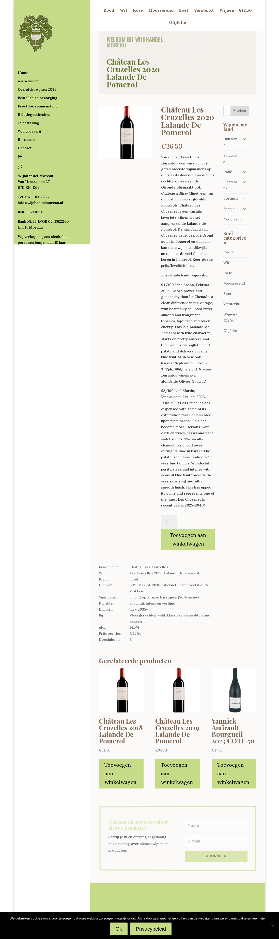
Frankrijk (230, 158)
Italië (227, 172)
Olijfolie (177, 23)
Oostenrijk (230, 185)
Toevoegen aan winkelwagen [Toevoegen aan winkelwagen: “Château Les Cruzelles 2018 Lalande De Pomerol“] (120, 773)
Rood (108, 10)
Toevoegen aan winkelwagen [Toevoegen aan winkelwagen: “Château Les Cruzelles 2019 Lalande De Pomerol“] (177, 773)
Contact (25, 127)
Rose (138, 10)
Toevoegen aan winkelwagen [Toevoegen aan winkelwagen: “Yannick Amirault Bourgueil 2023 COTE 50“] (233, 773)
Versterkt (204, 10)
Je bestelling (28, 102)
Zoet (183, 10)
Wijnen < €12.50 (235, 10)
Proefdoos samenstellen (38, 86)
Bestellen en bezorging (37, 77)
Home (23, 52)
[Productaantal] (168, 522)
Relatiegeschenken (34, 94)
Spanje (229, 208)
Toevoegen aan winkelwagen (188, 539)
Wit (123, 10)
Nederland (232, 219)
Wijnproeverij (29, 111)
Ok (119, 929)
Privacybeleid (151, 929)
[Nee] (272, 925)
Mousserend (161, 10)
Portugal (230, 198)
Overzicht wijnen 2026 (37, 69)
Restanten (26, 119)
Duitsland (230, 142)
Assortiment (28, 61)
